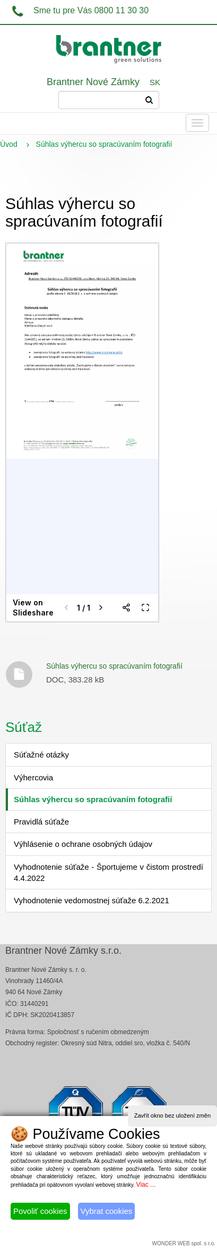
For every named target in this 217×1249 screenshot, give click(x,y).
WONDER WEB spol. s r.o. (183, 1243)
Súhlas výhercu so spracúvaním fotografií (114, 666)
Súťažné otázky (41, 754)
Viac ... (145, 1184)
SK (155, 82)
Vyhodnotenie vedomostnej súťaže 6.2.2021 (91, 900)
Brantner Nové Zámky (93, 82)
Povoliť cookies (40, 1210)
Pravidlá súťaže (41, 821)
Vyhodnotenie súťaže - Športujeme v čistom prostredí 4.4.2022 (108, 872)
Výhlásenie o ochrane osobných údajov (83, 843)
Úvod (9, 144)
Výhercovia (33, 777)
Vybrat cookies (107, 1210)
